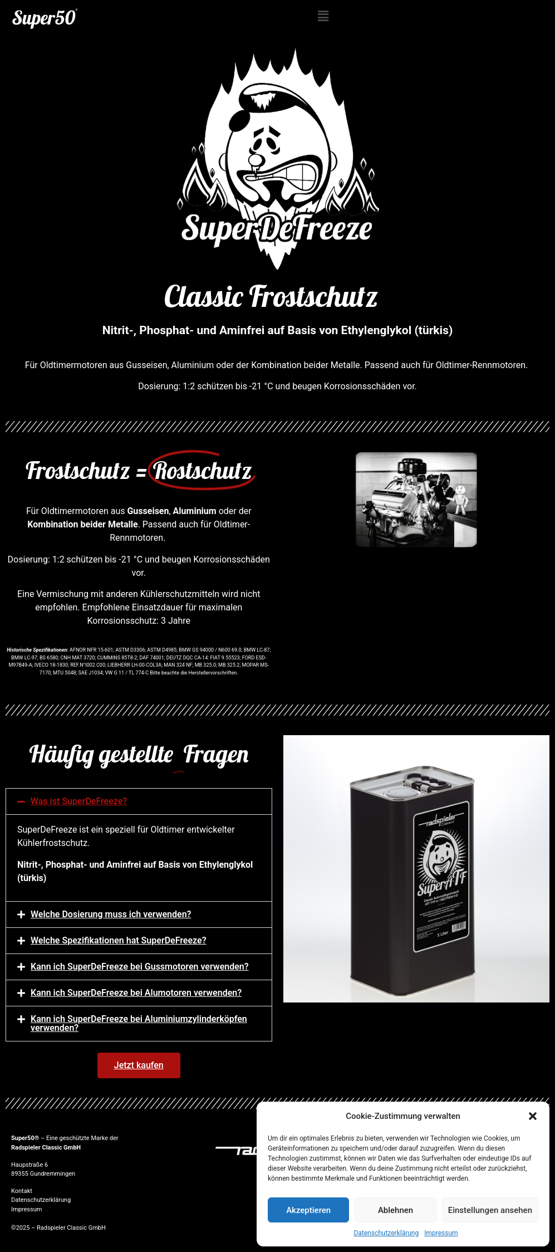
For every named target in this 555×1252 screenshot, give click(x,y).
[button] (532, 1116)
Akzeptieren (308, 1210)
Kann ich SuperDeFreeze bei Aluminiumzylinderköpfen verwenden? (139, 1023)
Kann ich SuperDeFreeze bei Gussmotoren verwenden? (140, 966)
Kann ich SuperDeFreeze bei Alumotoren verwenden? (136, 992)
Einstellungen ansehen (490, 1210)
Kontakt (21, 1191)
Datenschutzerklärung (386, 1233)
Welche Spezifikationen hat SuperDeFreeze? (119, 940)
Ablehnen (395, 1210)
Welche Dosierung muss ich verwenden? (111, 914)
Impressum (441, 1233)
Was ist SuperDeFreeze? (79, 801)
